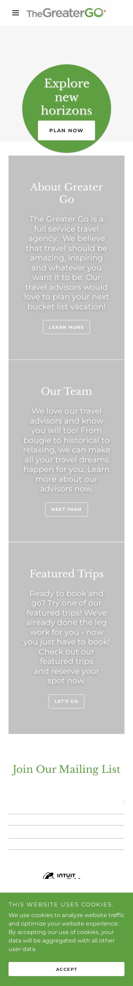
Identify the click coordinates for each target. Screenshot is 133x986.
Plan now (66, 130)
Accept (66, 969)
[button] (17, 13)
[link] (66, 12)
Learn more (66, 327)
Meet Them (66, 509)
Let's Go (66, 701)
